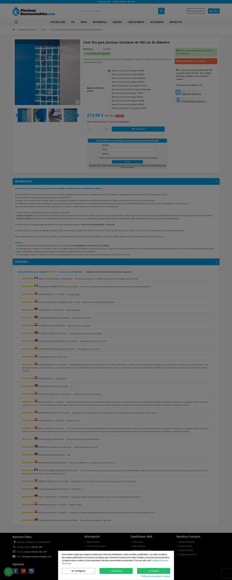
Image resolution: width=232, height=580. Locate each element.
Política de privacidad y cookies (155, 576)
